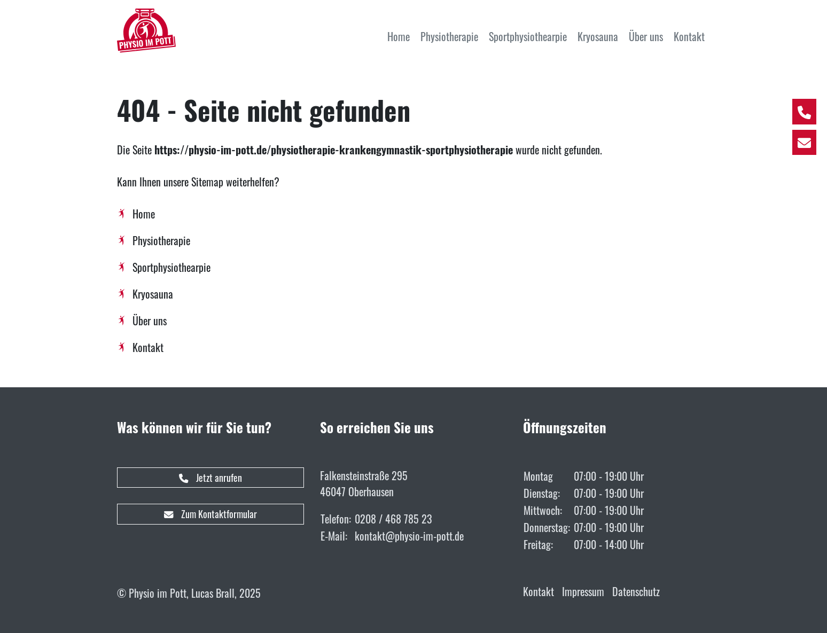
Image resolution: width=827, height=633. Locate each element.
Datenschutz (636, 591)
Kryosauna (152, 294)
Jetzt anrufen (210, 477)
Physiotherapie (161, 240)
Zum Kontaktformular (210, 514)
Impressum (583, 591)
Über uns (149, 320)
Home (143, 214)
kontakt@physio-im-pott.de (409, 536)
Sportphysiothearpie (171, 267)
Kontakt (147, 347)
